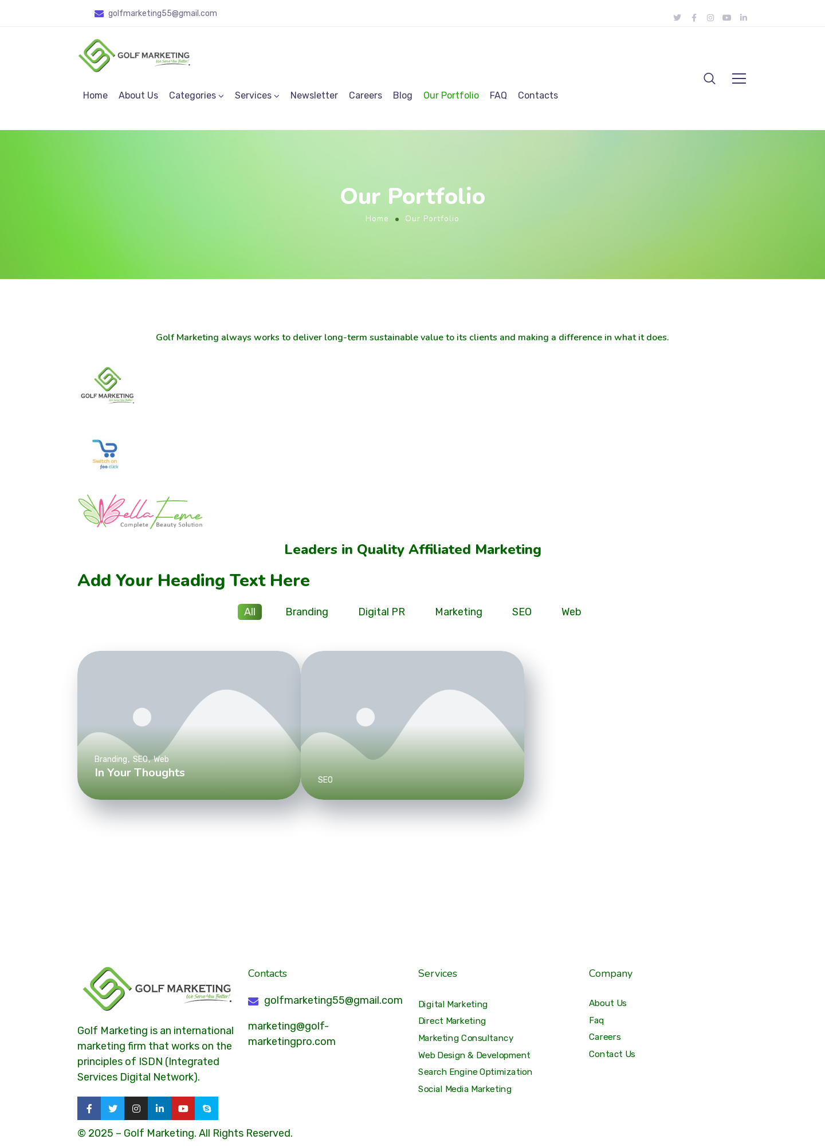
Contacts (538, 95)
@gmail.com (194, 13)
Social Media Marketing (465, 1089)
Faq (596, 1020)
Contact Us (612, 1054)
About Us (138, 95)
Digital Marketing (453, 1004)
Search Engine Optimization (475, 1072)
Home (95, 95)
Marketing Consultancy (465, 1038)
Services (253, 95)
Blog (402, 95)
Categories (192, 95)
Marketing (458, 612)
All (250, 612)
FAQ (498, 95)
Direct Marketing (452, 1021)
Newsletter (314, 95)
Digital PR (381, 612)
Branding (306, 612)
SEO (522, 612)
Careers (365, 95)
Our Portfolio (451, 95)
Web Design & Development (474, 1055)
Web (571, 612)
